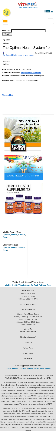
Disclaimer (28, 359)
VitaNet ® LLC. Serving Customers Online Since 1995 (28, 5)
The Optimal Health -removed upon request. (18, 55)
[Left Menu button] (5, 22)
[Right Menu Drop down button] (51, 21)
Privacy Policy (28, 353)
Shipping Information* (28, 337)
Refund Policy (28, 348)
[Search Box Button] (7, 33)
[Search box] (28, 30)
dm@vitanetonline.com (31, 73)
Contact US (28, 342)
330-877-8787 (30, 310)
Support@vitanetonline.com (30, 366)
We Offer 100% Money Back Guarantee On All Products (6, 12)
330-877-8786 (31, 304)
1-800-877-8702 (31, 299)
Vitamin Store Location (28, 332)
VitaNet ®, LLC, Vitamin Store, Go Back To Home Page (28, 285)
